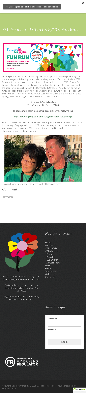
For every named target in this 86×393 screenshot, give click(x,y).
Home (48, 242)
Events (48, 268)
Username (52, 319)
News (47, 265)
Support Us (50, 271)
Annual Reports (54, 262)
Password (52, 329)
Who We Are (52, 251)
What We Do (52, 248)
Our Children (52, 259)
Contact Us (50, 277)
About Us (49, 245)
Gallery (48, 274)
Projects (50, 257)
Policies (50, 254)
